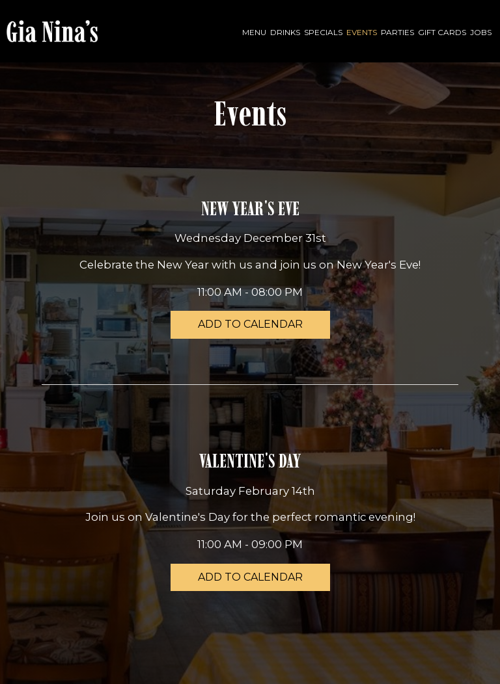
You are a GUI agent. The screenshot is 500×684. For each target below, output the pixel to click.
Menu (254, 32)
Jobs (481, 32)
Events (361, 32)
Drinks (285, 32)
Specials (323, 32)
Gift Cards (442, 32)
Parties (397, 32)
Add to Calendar (250, 324)
